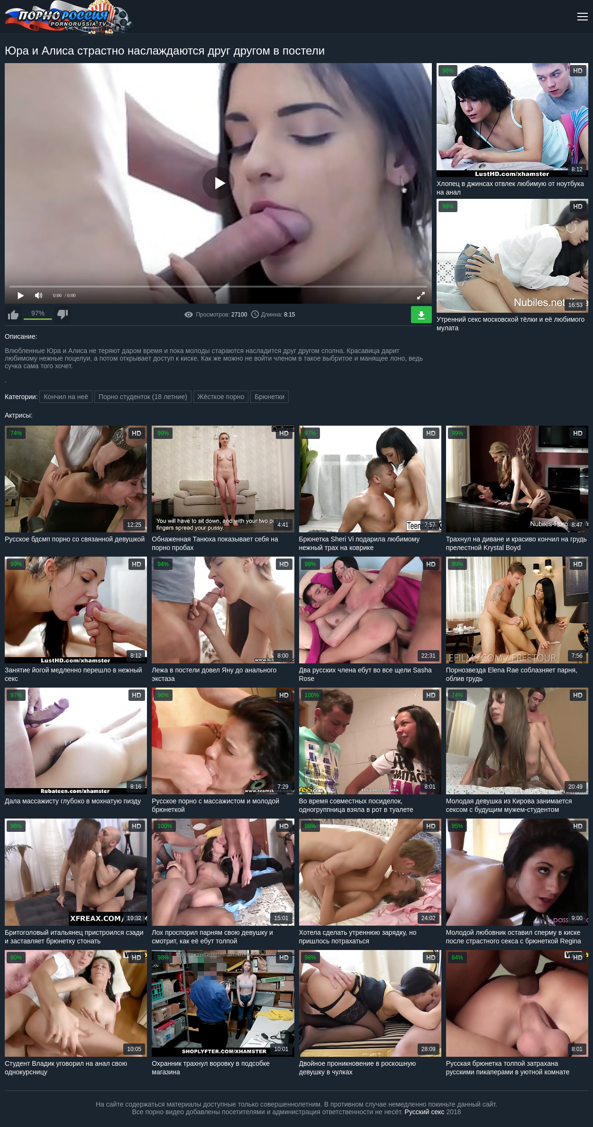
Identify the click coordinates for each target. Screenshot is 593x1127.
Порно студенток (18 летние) (143, 397)
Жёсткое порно (221, 397)
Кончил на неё (66, 397)
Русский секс (425, 1112)
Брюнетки (269, 397)
